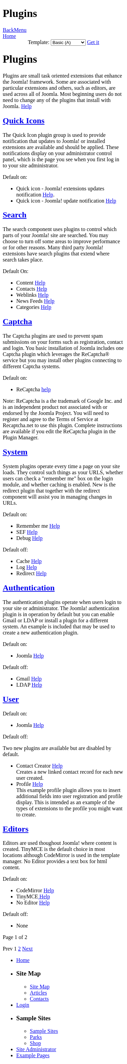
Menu (20, 30)
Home (9, 36)
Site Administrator (36, 1049)
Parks (36, 1037)
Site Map (39, 986)
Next (27, 949)
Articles (38, 993)
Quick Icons (23, 120)
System (15, 451)
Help (26, 106)
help (46, 389)
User (11, 699)
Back (8, 30)
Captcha (17, 321)
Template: (38, 42)
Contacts (39, 999)
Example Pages (32, 1055)
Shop (35, 1043)
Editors (15, 829)
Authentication (29, 587)
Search (14, 214)
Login (22, 1005)
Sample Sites (44, 1031)
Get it (93, 42)
